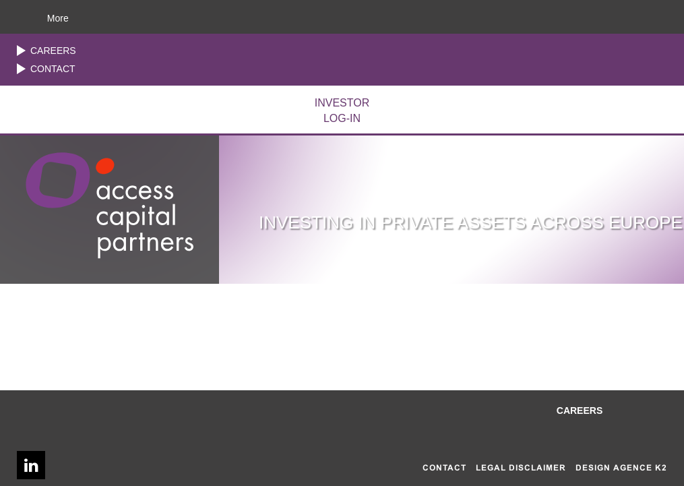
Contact (52, 68)
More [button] (58, 18)
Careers (53, 50)
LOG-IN (342, 110)
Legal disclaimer (521, 468)
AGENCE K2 (640, 468)
